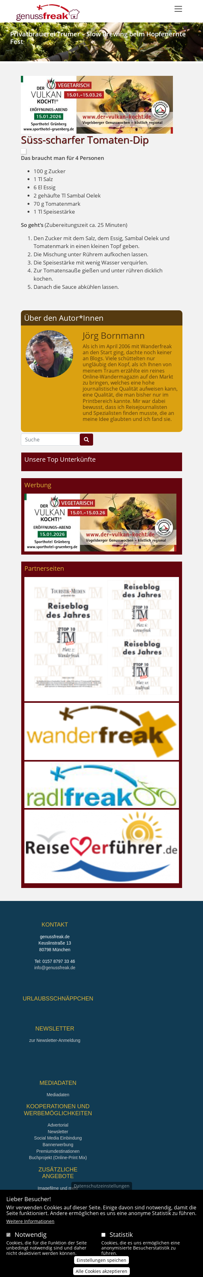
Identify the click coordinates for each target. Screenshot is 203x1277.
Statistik (121, 1234)
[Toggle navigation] (178, 9)
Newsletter (58, 1131)
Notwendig (31, 1234)
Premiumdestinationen (57, 1151)
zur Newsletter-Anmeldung (54, 1040)
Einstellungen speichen (101, 1260)
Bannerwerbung (58, 1144)
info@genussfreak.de (54, 967)
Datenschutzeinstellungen (102, 1186)
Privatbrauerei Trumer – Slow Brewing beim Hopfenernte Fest (98, 38)
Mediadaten (58, 1094)
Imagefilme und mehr (58, 1188)
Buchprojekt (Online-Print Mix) (58, 1157)
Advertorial (58, 1125)
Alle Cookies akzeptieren (101, 1271)
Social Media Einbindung (58, 1138)
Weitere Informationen (30, 1221)
